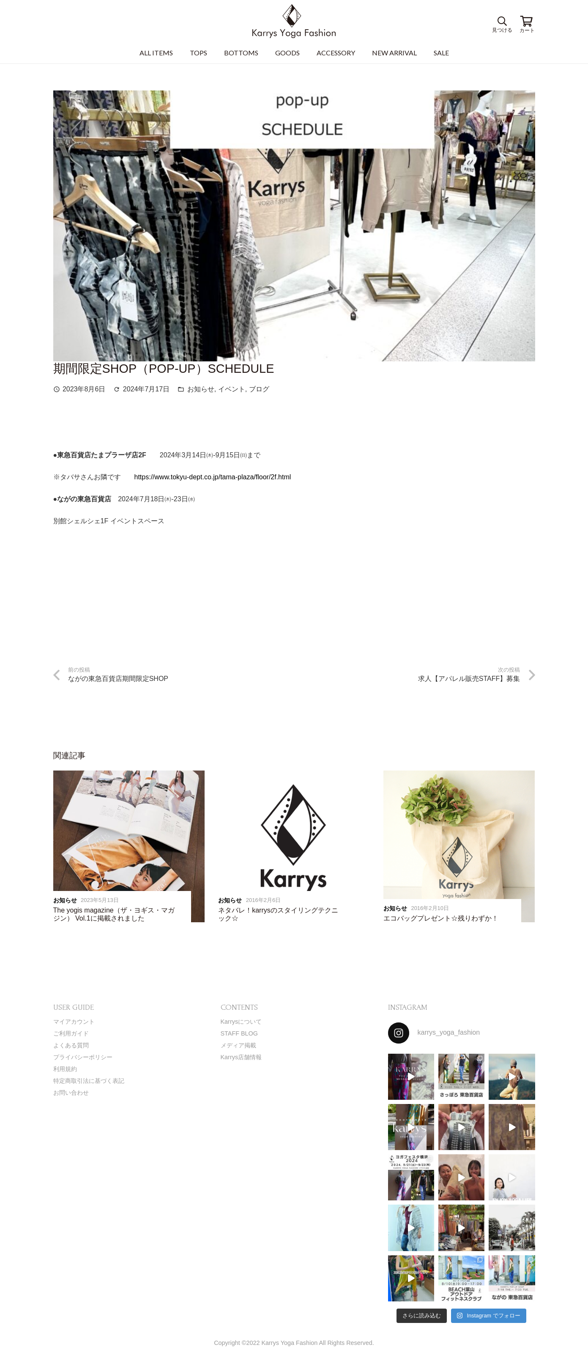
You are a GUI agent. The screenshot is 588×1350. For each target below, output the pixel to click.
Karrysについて (241, 1021)
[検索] (501, 21)
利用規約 (65, 1069)
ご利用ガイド (71, 1033)
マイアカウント (74, 1021)
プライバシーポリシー (82, 1057)
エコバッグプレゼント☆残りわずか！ (440, 918)
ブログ (259, 389)
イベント (231, 389)
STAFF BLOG (239, 1033)
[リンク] (293, 21)
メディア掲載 (238, 1045)
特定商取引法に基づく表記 (88, 1080)
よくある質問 (71, 1045)
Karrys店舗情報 (241, 1057)
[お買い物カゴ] (526, 21)
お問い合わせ (71, 1092)
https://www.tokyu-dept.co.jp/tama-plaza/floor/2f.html (212, 477)
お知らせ (200, 389)
